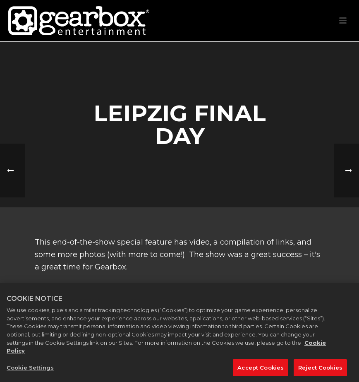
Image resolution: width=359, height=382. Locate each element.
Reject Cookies (320, 371)
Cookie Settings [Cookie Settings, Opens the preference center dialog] (30, 371)
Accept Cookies (260, 371)
